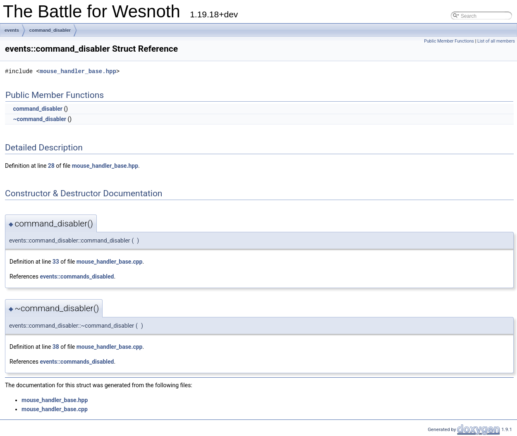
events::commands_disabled (77, 276)
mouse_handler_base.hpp (78, 71)
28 (51, 165)
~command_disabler (39, 119)
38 (56, 346)
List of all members (496, 41)
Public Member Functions (449, 41)
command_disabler (50, 30)
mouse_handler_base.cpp (110, 261)
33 (56, 261)
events (12, 30)
